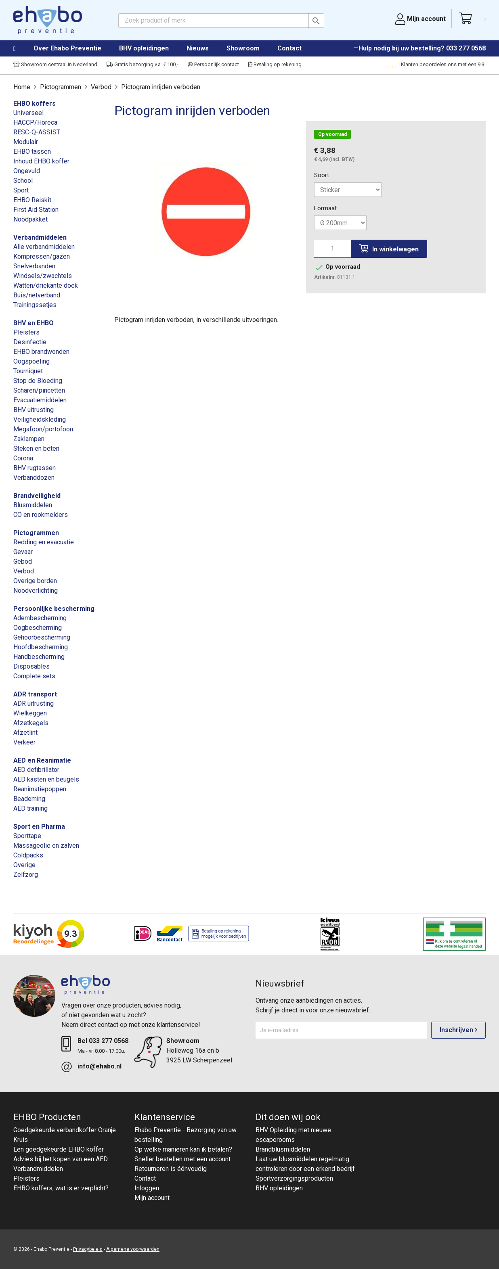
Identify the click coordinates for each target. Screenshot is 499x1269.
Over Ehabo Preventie (67, 48)
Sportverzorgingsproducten (294, 1178)
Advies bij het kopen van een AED (60, 1159)
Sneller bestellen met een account (182, 1159)
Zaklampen (28, 439)
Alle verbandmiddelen (44, 247)
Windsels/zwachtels (42, 276)
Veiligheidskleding (39, 419)
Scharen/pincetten (39, 390)
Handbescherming (39, 657)
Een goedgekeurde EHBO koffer (58, 1149)
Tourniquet (28, 371)
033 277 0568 (466, 48)
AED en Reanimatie (42, 760)
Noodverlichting (35, 590)
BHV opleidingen (144, 48)
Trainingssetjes (35, 305)
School (23, 180)
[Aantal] (332, 249)
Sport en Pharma (39, 826)
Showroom (243, 48)
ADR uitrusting (33, 703)
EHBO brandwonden (41, 351)
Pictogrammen (36, 533)
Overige (24, 865)
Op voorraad (332, 134)
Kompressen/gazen (41, 256)
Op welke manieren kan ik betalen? (183, 1149)
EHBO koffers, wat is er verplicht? (61, 1188)
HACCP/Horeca (35, 122)
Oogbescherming (37, 627)
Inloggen (146, 1188)
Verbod (23, 571)
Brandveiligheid (37, 496)
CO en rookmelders (40, 514)
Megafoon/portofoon (43, 429)
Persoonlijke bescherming (53, 609)
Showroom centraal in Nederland (55, 64)
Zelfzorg (25, 874)
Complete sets (34, 676)
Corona (23, 458)
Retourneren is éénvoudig (170, 1169)
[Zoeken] (221, 20)
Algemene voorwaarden (132, 1249)
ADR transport (35, 694)
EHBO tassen (32, 151)
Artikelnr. (325, 277)
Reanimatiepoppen (39, 789)
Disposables (31, 666)
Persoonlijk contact (213, 64)
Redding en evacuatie (43, 542)
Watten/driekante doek (45, 285)
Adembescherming (40, 618)
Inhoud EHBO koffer (41, 161)
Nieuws (198, 48)
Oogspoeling (31, 361)
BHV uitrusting (33, 410)
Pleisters (26, 332)
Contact (289, 48)
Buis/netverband (36, 295)
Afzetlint (25, 732)
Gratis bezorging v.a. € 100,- (142, 64)
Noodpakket (30, 219)
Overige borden (35, 581)
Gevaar (23, 552)
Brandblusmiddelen (283, 1149)
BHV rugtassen (34, 468)
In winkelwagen (389, 249)
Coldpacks (28, 855)
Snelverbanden (34, 266)
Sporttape (27, 836)
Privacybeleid (88, 1249)
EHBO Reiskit (32, 200)
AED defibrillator (36, 770)
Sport (21, 190)
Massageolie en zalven (46, 845)
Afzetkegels (30, 723)
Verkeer (24, 742)
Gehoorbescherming (41, 637)
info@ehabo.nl (100, 1066)
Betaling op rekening (275, 64)
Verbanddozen (34, 477)
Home (22, 49)
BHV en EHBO (33, 323)
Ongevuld (26, 171)
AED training (30, 808)
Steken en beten (36, 448)
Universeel (28, 113)
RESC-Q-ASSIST (36, 132)
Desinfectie (29, 342)
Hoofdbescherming (40, 647)
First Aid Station (36, 209)
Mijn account (152, 1198)
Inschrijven (458, 1030)
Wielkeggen (30, 713)
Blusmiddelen (32, 505)
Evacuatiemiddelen (40, 400)
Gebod (22, 561)
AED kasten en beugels (46, 779)
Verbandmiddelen (40, 237)
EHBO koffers (34, 103)
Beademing (29, 799)
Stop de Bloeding (37, 381)
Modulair (25, 142)
